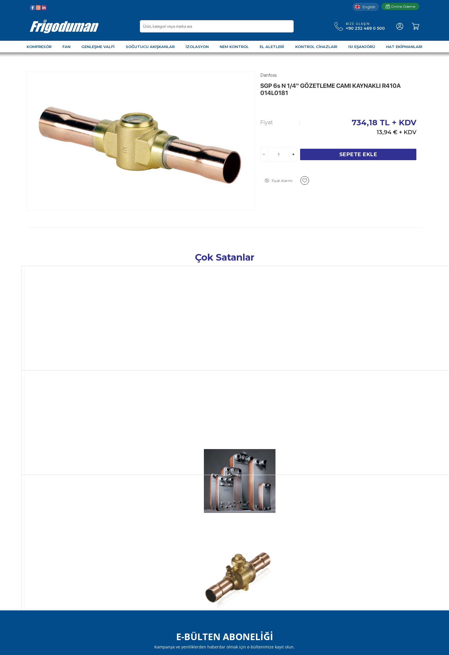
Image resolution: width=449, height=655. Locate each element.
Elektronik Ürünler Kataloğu (121, 566)
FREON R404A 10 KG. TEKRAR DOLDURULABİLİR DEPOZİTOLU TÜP (385, 362)
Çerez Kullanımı (109, 549)
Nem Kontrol (40, 549)
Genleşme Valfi (42, 524)
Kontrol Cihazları (43, 566)
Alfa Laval (36, 350)
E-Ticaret (207, 648)
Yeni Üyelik (238, 515)
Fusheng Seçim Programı (119, 575)
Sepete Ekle (358, 154)
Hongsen (199, 350)
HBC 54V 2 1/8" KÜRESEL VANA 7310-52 (221, 359)
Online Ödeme (400, 6)
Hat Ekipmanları (43, 583)
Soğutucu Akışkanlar (47, 532)
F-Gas (358, 350)
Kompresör (38, 506)
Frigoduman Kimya (180, 566)
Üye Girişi (236, 506)
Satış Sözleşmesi (110, 515)
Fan (30, 515)
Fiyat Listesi (105, 583)
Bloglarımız (172, 532)
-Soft (193, 648)
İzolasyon (36, 540)
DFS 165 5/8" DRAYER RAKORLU (303, 357)
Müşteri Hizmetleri (179, 524)
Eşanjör (34, 575)
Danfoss (117, 350)
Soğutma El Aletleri (46, 558)
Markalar (169, 558)
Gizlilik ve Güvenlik (112, 532)
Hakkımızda (172, 515)
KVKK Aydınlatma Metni (117, 558)
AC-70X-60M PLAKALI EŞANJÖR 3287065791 (60, 359)
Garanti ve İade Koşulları (117, 524)
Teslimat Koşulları (111, 540)
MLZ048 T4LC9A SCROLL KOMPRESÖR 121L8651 (135, 359)
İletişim (168, 549)
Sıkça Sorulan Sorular (181, 506)
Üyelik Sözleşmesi (111, 506)
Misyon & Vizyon (177, 540)
